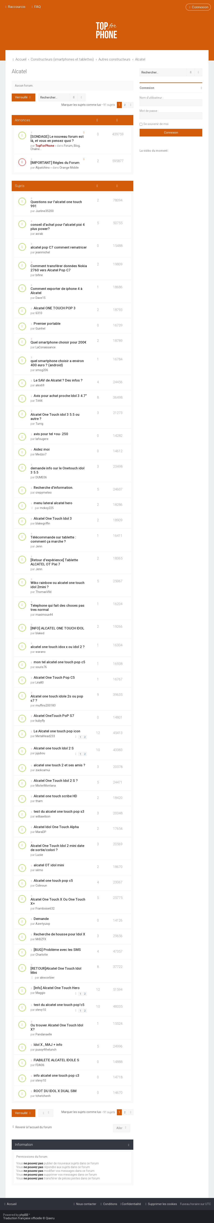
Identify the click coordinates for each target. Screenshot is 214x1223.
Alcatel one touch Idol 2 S (54, 748)
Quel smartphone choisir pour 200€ (58, 342)
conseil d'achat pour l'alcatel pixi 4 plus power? (58, 226)
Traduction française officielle (22, 1218)
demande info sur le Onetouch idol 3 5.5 (57, 470)
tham (39, 801)
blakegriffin (43, 523)
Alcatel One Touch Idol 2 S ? (56, 780)
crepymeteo (44, 492)
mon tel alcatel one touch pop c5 (59, 662)
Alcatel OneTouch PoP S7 (54, 716)
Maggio (40, 992)
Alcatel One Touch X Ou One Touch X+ (58, 901)
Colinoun (41, 885)
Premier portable (47, 323)
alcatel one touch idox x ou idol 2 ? (58, 647)
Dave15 (41, 297)
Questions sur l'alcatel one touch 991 (56, 204)
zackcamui (43, 770)
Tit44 (39, 400)
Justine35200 (45, 211)
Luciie (39, 855)
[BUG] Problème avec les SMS (57, 950)
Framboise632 (45, 908)
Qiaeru (50, 1218)
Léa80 (40, 682)
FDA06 (40, 1065)
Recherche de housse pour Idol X (59, 934)
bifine (39, 275)
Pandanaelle (44, 1034)
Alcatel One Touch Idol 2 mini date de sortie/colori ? (57, 848)
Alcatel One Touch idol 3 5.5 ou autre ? (55, 416)
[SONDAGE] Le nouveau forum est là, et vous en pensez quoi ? (57, 138)
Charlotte (42, 954)
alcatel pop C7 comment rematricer (59, 247)
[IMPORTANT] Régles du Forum (55, 162)
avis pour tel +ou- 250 (51, 434)
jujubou (40, 753)
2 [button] (125, 104)
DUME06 (41, 477)
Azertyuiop (43, 923)
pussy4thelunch (46, 1049)
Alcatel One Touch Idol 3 (53, 518)
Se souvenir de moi (155, 124)
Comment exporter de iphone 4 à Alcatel (56, 291)
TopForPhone (45, 145)
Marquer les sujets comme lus (81, 104)
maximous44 (44, 614)
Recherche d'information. (53, 487)
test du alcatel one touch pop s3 (59, 811)
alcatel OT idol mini (49, 865)
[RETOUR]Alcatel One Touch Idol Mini (56, 970)
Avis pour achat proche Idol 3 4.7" (60, 396)
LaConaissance (46, 347)
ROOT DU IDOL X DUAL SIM (55, 1091)
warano (41, 651)
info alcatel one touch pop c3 (56, 1075)
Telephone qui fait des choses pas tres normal (57, 607)
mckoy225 (47, 508)
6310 (39, 313)
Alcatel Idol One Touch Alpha (56, 827)
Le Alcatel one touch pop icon (57, 731)
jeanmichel (43, 252)
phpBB (23, 1215)
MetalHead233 (45, 736)
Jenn (39, 546)
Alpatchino (43, 167)
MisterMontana (46, 785)
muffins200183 (46, 705)
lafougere (42, 439)
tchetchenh (43, 1096)
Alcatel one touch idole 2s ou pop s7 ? (57, 698)
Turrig (39, 423)
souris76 (41, 667)
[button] (130, 105)
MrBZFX (41, 939)
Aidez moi (42, 449)
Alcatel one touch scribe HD (55, 796)
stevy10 (41, 1009)
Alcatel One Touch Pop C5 (54, 677)
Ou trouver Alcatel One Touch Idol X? (57, 1027)
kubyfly (40, 720)
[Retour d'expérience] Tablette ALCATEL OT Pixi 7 (54, 562)
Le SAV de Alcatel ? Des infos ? (58, 380)
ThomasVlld (43, 592)
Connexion (147, 88)
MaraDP (41, 832)
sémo (39, 870)
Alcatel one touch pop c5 (53, 880)
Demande (41, 919)
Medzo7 (41, 454)
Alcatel (19, 71)
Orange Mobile (69, 167)
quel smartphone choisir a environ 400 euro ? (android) (57, 363)
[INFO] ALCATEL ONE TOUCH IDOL (57, 628)
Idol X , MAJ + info (48, 1044)
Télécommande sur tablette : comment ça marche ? (53, 539)
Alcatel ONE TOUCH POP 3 (55, 308)
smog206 (42, 370)
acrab (39, 233)
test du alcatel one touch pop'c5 (59, 1005)
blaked (40, 633)
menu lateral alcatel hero (53, 503)
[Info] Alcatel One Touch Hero (57, 988)
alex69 (40, 385)
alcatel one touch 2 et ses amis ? (59, 765)
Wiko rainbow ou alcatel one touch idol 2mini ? (57, 585)
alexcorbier (47, 977)
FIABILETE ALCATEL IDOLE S (56, 1060)
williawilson (43, 816)
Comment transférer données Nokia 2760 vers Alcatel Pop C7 (59, 268)
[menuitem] (35, 7)
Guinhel (40, 328)
